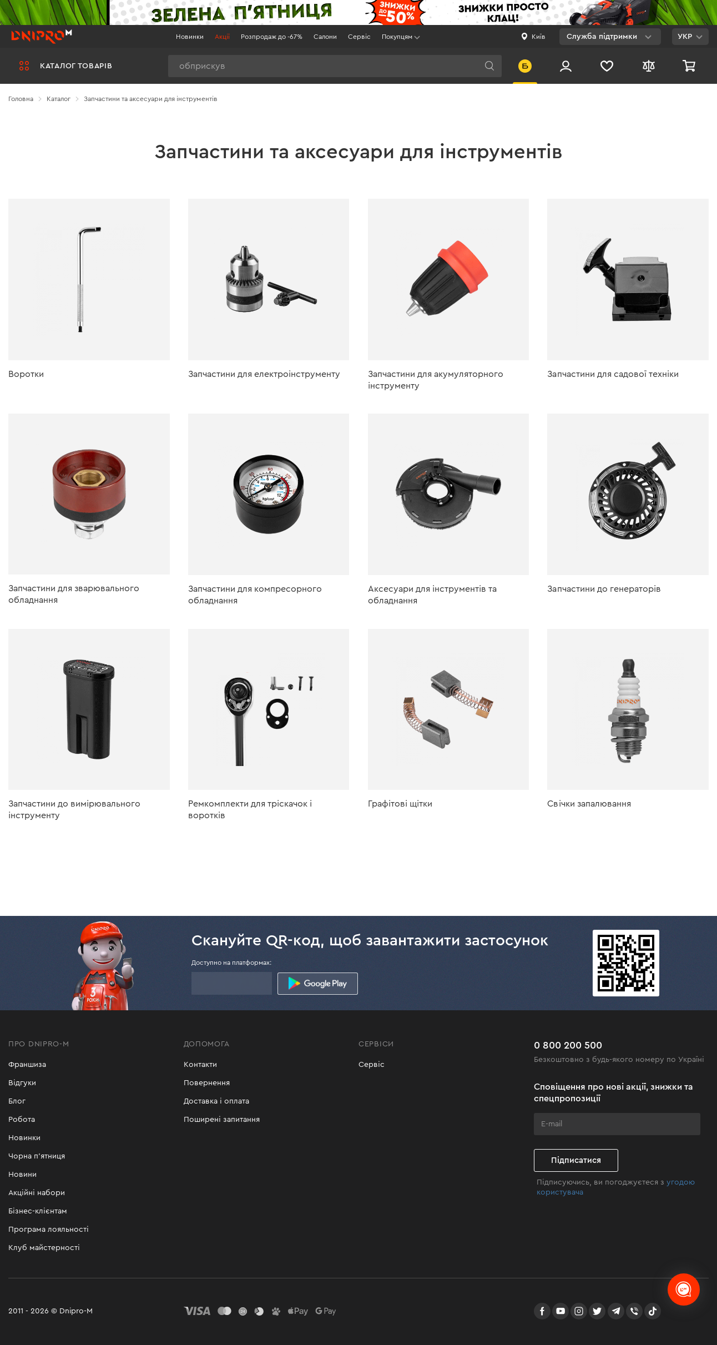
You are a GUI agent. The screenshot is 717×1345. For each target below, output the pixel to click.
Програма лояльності (48, 1229)
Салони (325, 36)
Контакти (200, 1065)
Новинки (190, 36)
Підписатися (576, 1160)
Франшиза (27, 1065)
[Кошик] (690, 66)
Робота (21, 1120)
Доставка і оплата (216, 1101)
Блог (17, 1101)
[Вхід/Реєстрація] (565, 66)
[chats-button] (683, 1289)
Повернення (207, 1083)
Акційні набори (36, 1193)
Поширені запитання (222, 1120)
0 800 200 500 (568, 1045)
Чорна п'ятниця (36, 1156)
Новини (22, 1174)
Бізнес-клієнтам (37, 1211)
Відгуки (22, 1083)
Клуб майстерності (44, 1248)
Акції (222, 36)
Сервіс (359, 36)
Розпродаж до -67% (271, 36)
